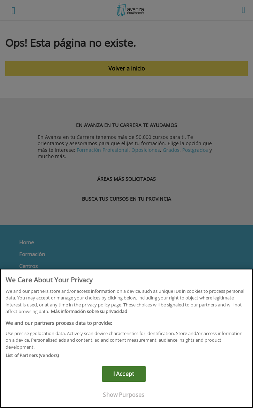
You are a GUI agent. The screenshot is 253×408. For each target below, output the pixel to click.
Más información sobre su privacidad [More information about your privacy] (89, 311)
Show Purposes (123, 395)
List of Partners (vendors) (32, 355)
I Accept (123, 374)
